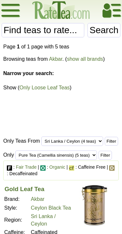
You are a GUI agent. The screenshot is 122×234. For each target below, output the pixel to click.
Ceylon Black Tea (51, 208)
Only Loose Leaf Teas (45, 87)
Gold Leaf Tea (24, 189)
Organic (57, 167)
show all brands (85, 59)
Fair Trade (26, 167)
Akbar (55, 59)
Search (103, 30)
